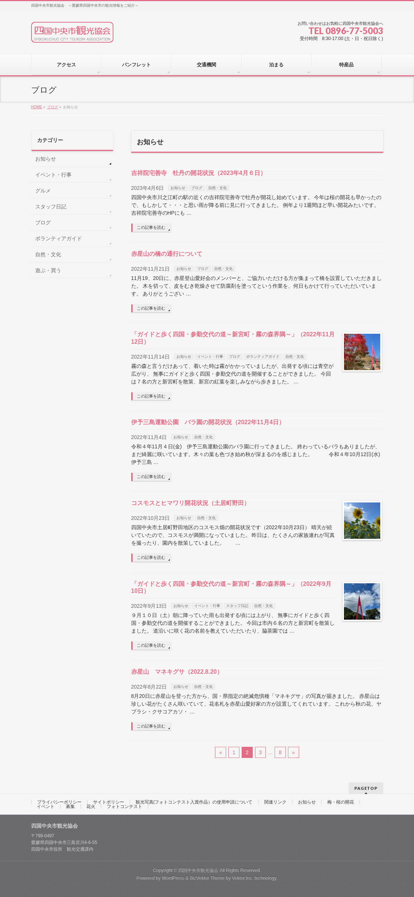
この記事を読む (151, 227)
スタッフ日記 (237, 606)
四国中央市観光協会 (198, 870)
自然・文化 (217, 188)
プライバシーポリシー (59, 802)
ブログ (196, 188)
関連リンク (275, 802)
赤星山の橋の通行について (166, 254)
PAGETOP (366, 788)
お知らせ (177, 188)
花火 (90, 806)
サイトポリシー (108, 802)
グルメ (43, 191)
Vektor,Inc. (243, 878)
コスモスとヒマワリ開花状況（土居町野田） (190, 503)
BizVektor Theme (207, 878)
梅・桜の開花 (340, 802)
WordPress (173, 878)
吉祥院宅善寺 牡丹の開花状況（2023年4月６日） (198, 173)
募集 (70, 806)
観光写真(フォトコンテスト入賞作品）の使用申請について (194, 802)
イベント (45, 806)
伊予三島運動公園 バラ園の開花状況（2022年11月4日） (208, 422)
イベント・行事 (210, 356)
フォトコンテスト (124, 806)
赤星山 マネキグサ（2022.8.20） (177, 672)
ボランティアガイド (262, 356)
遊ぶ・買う (48, 270)
